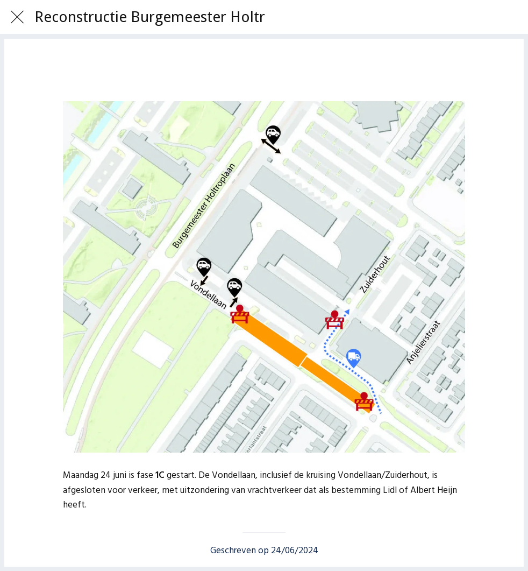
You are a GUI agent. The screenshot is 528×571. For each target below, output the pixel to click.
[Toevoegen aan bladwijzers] (264, 69)
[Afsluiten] (17, 17)
